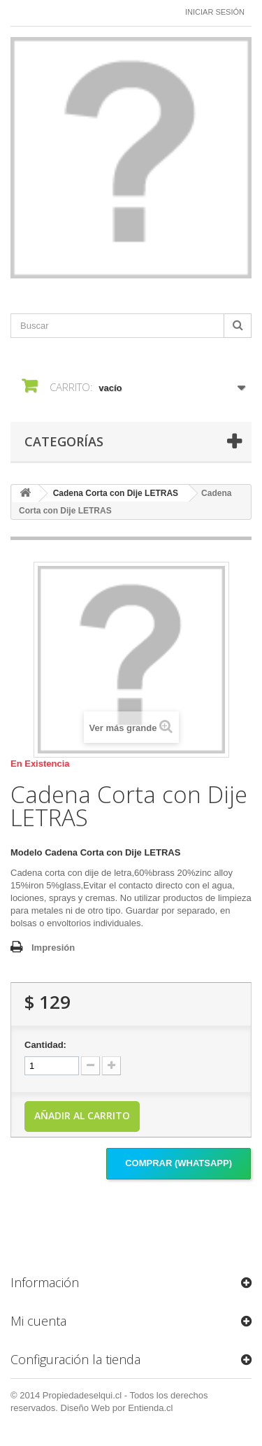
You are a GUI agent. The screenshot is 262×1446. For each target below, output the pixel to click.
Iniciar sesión (215, 12)
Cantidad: (45, 1045)
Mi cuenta (38, 1320)
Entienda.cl (150, 1408)
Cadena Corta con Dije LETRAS (115, 493)
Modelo (26, 852)
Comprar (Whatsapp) (178, 1163)
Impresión (53, 947)
